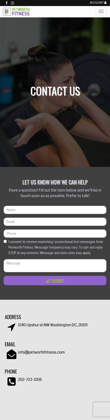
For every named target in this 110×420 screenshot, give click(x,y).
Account (98, 2)
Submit (55, 280)
